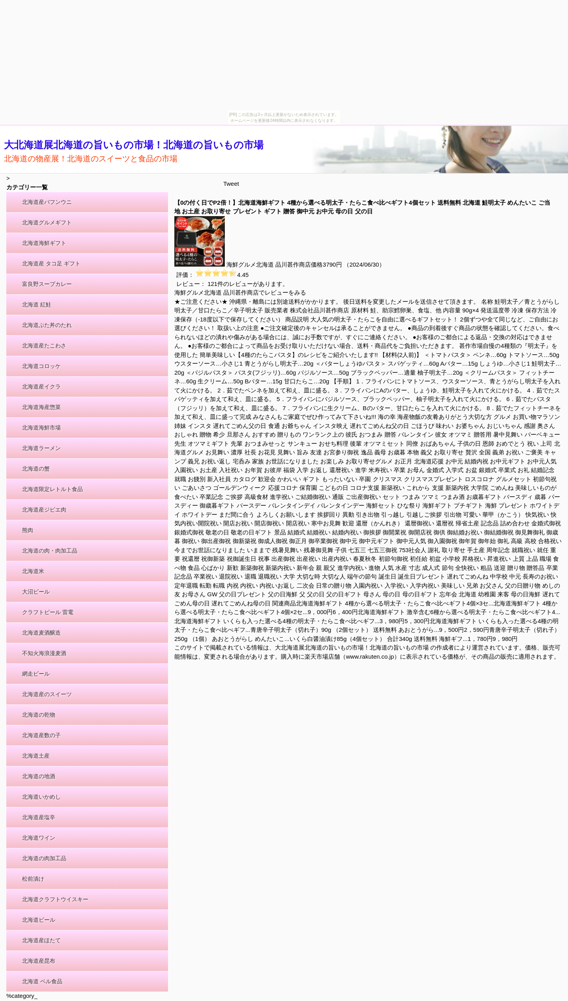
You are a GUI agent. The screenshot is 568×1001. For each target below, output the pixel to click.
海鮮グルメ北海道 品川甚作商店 (268, 264)
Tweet (231, 183)
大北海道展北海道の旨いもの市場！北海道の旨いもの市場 (133, 144)
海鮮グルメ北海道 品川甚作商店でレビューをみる (240, 292)
